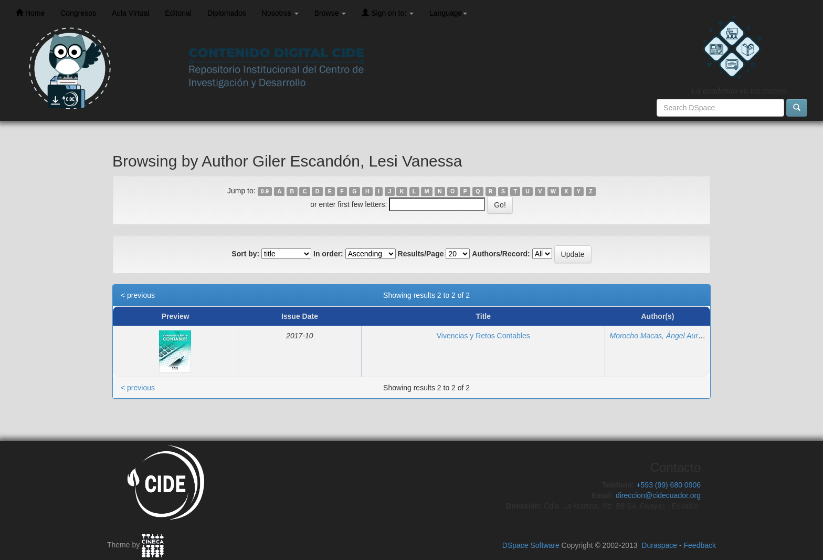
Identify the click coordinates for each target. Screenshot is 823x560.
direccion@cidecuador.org (658, 495)
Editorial (178, 13)
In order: (328, 254)
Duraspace (659, 545)
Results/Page (421, 254)
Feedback (700, 545)
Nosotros (280, 13)
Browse (330, 13)
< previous (138, 295)
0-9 (265, 191)
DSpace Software (531, 545)
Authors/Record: (501, 254)
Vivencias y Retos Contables (483, 335)
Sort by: (245, 254)
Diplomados (226, 13)
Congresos (78, 13)
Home (30, 12)
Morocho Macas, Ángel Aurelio (659, 335)
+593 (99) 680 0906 (668, 485)
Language (448, 13)
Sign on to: (388, 12)
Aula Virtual (130, 13)
